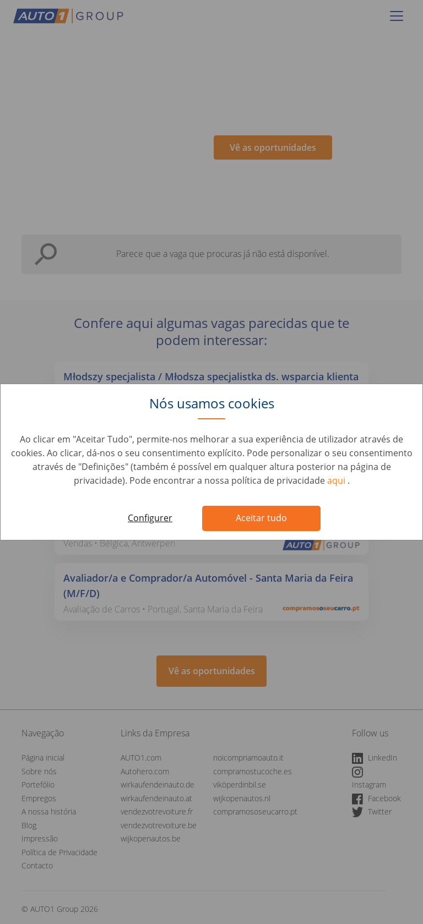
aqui (337, 480)
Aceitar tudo (261, 518)
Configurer (150, 518)
